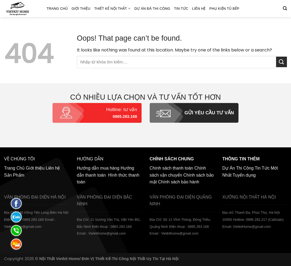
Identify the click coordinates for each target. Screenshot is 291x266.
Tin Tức (181, 9)
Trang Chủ (57, 9)
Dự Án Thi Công (238, 168)
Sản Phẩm (14, 175)
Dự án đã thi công (152, 9)
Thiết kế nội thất (112, 8)
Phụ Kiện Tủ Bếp (224, 9)
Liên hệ (199, 9)
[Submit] (281, 62)
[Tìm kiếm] (285, 8)
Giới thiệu (80, 9)
